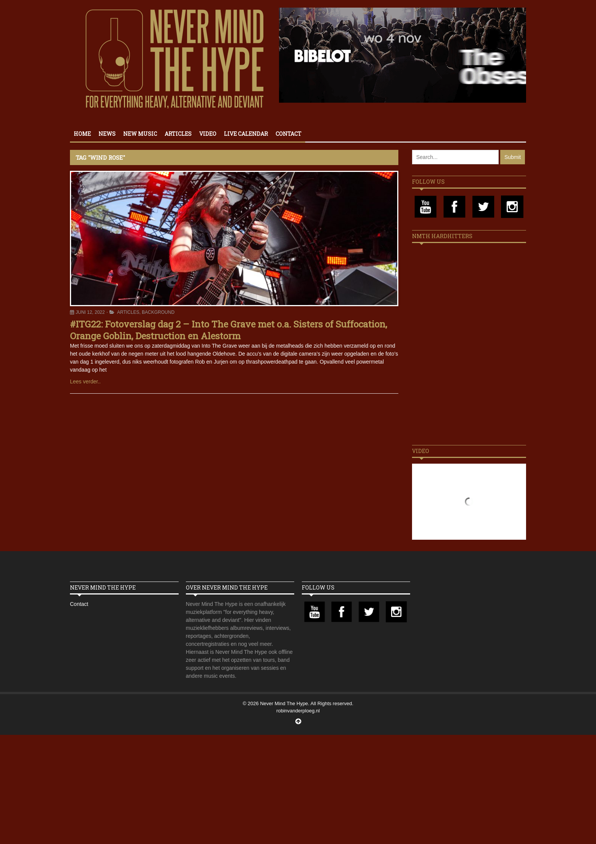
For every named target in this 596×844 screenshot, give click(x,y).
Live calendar (246, 133)
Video (207, 133)
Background (158, 312)
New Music (140, 133)
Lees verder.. (85, 381)
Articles (178, 133)
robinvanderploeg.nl (298, 711)
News (107, 133)
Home (82, 133)
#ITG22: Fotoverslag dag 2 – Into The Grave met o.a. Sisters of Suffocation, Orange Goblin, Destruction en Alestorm (228, 330)
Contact (288, 133)
